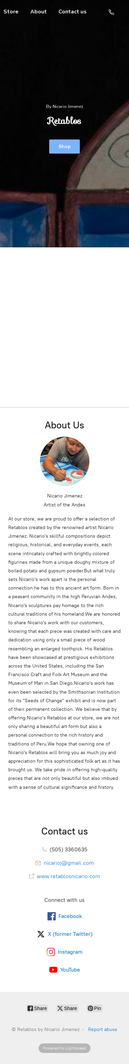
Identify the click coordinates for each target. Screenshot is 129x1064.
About (38, 11)
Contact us (72, 11)
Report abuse (102, 1029)
